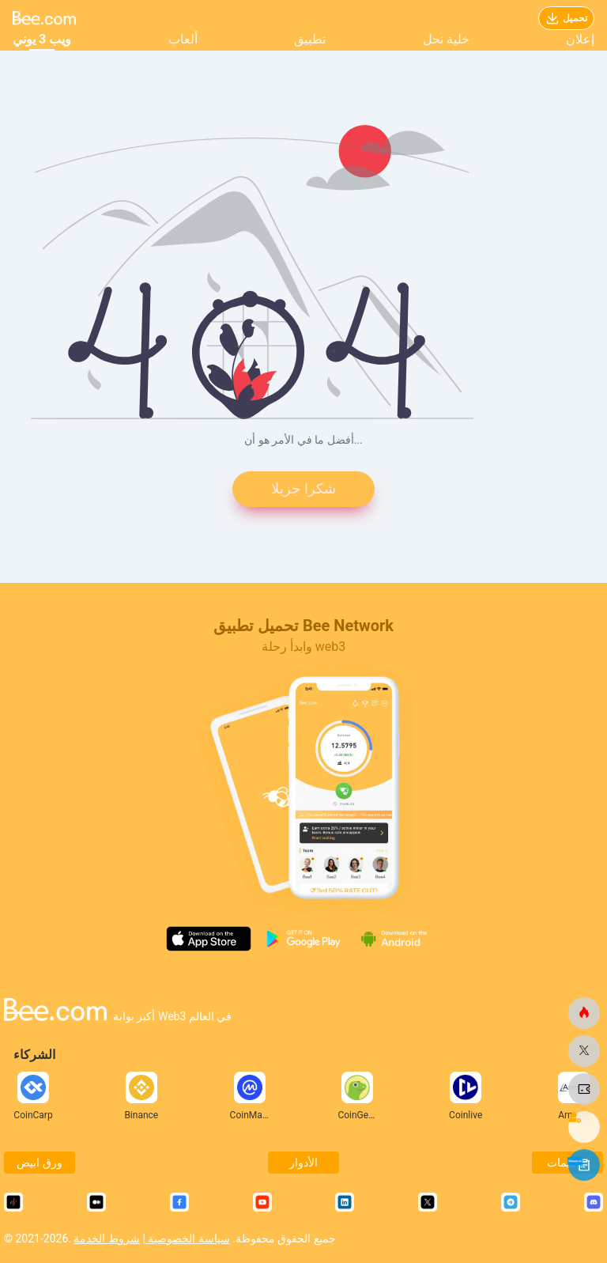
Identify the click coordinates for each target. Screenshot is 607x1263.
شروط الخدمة (106, 1238)
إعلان (580, 39)
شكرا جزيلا (303, 489)
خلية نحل (446, 39)
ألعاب (183, 39)
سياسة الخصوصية (187, 1238)
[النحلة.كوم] (584, 1013)
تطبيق (310, 39)
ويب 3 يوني (42, 39)
